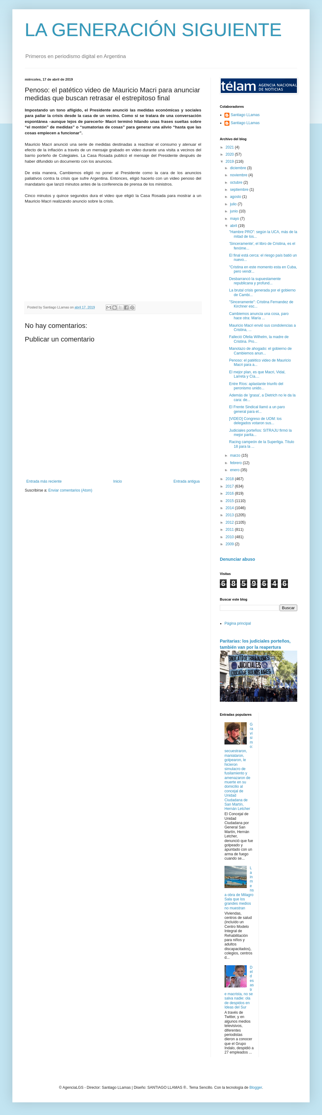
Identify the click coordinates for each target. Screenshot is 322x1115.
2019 (230, 161)
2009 (230, 544)
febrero (236, 463)
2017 (230, 486)
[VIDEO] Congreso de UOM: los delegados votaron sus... (255, 421)
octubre (236, 182)
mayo (235, 218)
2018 (230, 479)
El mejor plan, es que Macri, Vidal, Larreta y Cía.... (257, 374)
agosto (236, 197)
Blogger (255, 1087)
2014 (230, 508)
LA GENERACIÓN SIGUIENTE (153, 29)
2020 (230, 154)
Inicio (117, 481)
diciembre (238, 168)
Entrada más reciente (44, 481)
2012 (230, 522)
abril (234, 226)
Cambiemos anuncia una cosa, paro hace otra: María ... (259, 316)
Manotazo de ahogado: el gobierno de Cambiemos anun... (260, 350)
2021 (230, 147)
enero (235, 470)
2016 (230, 493)
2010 (230, 537)
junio (234, 211)
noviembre (239, 175)
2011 (230, 529)
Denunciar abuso (237, 559)
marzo (236, 455)
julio (234, 204)
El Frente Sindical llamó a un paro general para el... (257, 409)
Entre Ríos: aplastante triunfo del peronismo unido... (256, 386)
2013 (230, 515)
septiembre (240, 189)
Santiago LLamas (245, 115)
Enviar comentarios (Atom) (70, 490)
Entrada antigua (186, 481)
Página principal (237, 623)
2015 (230, 501)
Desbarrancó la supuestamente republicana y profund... (255, 281)
